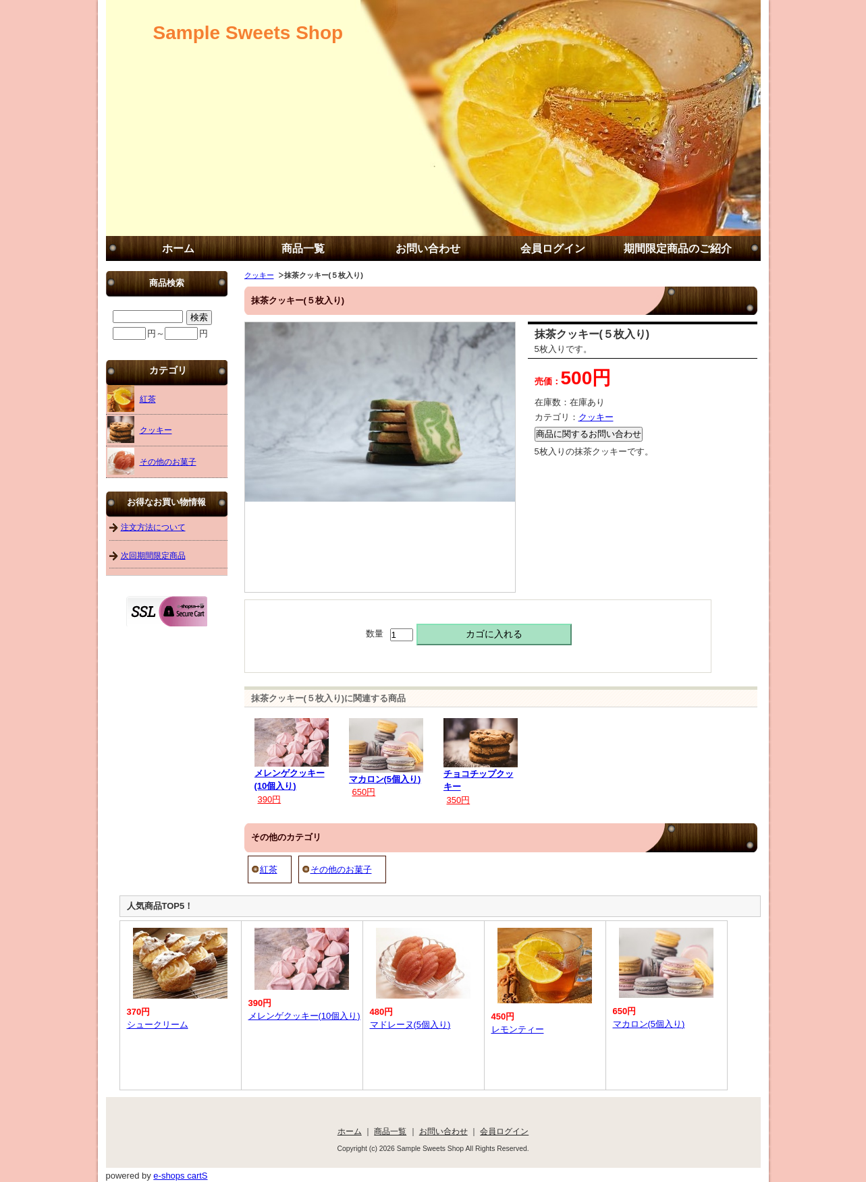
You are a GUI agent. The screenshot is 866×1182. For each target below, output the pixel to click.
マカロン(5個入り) (385, 779)
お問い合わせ (428, 248)
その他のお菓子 (341, 869)
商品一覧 (303, 248)
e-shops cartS (180, 1176)
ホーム (178, 248)
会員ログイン (552, 248)
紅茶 (268, 869)
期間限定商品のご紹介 (678, 248)
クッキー (259, 275)
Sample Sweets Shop (248, 32)
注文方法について (153, 527)
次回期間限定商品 (153, 555)
